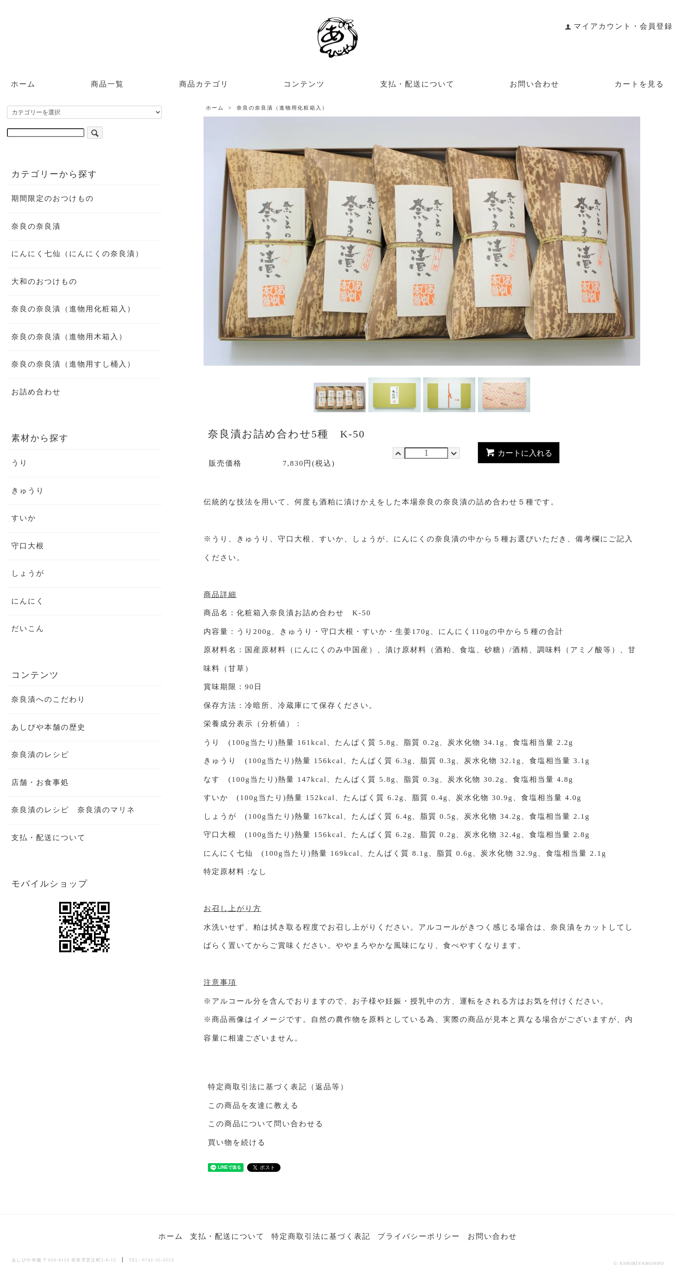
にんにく (27, 601)
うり (19, 463)
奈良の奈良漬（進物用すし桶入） (73, 364)
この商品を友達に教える (253, 1105)
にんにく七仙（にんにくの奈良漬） (77, 254)
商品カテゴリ (204, 84)
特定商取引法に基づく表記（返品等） (278, 1087)
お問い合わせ (534, 84)
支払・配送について (417, 84)
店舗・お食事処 (40, 782)
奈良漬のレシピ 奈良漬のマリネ (73, 810)
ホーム (23, 84)
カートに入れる (518, 452)
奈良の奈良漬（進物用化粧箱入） (282, 108)
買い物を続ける (237, 1142)
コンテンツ (304, 84)
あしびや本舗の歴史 (48, 727)
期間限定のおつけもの (52, 198)
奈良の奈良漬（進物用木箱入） (69, 337)
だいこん (27, 628)
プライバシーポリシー (419, 1236)
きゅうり (27, 491)
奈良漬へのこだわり (48, 699)
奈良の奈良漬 (36, 226)
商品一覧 (107, 84)
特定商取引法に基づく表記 (321, 1236)
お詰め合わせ (36, 392)
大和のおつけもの (44, 281)
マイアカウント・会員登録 (619, 26)
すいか (23, 518)
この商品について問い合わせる (266, 1124)
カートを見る (639, 84)
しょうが (27, 573)
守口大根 (27, 546)
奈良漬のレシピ (40, 755)
